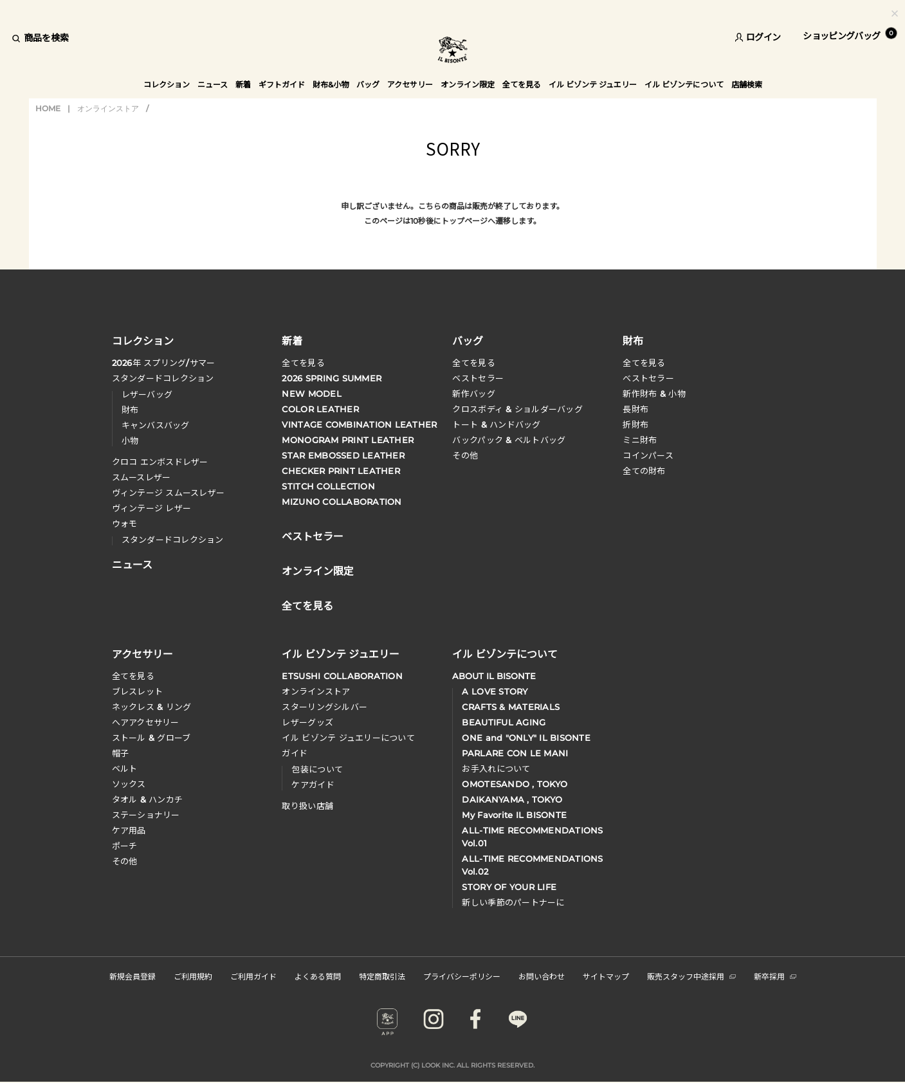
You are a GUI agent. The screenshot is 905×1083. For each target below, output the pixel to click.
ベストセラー (478, 378)
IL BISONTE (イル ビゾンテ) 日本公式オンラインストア (452, 51)
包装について (317, 769)
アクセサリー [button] (410, 84)
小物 (130, 440)
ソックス (129, 784)
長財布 (635, 409)
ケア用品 (129, 830)
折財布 (635, 424)
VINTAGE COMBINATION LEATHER (359, 424)
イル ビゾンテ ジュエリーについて (348, 738)
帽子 (120, 753)
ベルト (125, 768)
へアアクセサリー (145, 722)
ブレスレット (137, 691)
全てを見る (303, 363)
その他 (465, 455)
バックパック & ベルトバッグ (508, 440)
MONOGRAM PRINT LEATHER (348, 440)
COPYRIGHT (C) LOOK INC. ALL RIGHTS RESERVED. (452, 1065)
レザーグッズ (307, 722)
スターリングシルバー (324, 707)
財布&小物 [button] (331, 84)
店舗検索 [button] (746, 84)
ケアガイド (312, 784)
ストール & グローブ (151, 738)
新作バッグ (473, 393)
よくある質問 (318, 975)
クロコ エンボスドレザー (160, 462)
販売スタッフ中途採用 (691, 975)
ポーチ (125, 846)
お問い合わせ (541, 975)
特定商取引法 (382, 975)
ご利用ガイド (253, 975)
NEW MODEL (311, 393)
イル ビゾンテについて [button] (684, 84)
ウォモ (125, 523)
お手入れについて (496, 768)
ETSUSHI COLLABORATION (342, 676)
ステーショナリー (146, 815)
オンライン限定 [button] (468, 84)
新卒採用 (775, 975)
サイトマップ (606, 975)
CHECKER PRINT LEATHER (340, 471)
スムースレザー (141, 477)
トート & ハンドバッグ (496, 424)
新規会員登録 (132, 975)
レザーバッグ (147, 394)
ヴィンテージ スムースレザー (168, 492)
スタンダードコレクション (163, 378)
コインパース (648, 455)
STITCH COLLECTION (328, 486)
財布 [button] (633, 340)
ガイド (294, 753)
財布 (130, 410)
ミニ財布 (640, 440)
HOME (47, 108)
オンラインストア (108, 108)
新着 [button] (243, 84)
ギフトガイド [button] (282, 84)
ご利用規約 (193, 975)
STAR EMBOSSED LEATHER (343, 455)
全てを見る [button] (521, 84)
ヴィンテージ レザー (152, 508)
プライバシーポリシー (461, 975)
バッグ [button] (367, 84)
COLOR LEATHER (320, 409)
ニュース (212, 84)
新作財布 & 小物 (654, 393)
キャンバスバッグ (156, 425)
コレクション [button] (166, 84)
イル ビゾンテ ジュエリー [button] (593, 84)
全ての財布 (644, 471)
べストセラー (648, 378)
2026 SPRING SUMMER (331, 378)
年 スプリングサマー (163, 363)
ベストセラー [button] (312, 535)
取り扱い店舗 (307, 806)
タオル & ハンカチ (147, 799)
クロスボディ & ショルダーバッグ (517, 409)
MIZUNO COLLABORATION (341, 501)
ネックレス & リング (152, 707)
